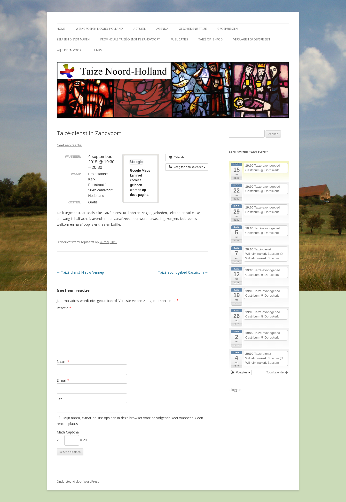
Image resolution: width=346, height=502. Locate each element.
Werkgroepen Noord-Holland (99, 29)
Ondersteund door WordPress (78, 481)
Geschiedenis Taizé (193, 29)
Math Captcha (68, 432)
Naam (63, 361)
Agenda (162, 29)
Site (60, 399)
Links (98, 50)
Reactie (64, 308)
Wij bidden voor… (70, 50)
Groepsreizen (227, 29)
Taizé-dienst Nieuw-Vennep (80, 272)
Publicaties (179, 39)
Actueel (140, 29)
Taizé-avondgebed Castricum (183, 272)
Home (61, 29)
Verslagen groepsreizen (251, 39)
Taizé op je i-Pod (210, 39)
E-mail (63, 380)
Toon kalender (277, 372)
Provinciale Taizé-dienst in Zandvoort (130, 39)
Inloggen (235, 389)
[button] (186, 167)
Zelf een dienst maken (73, 39)
